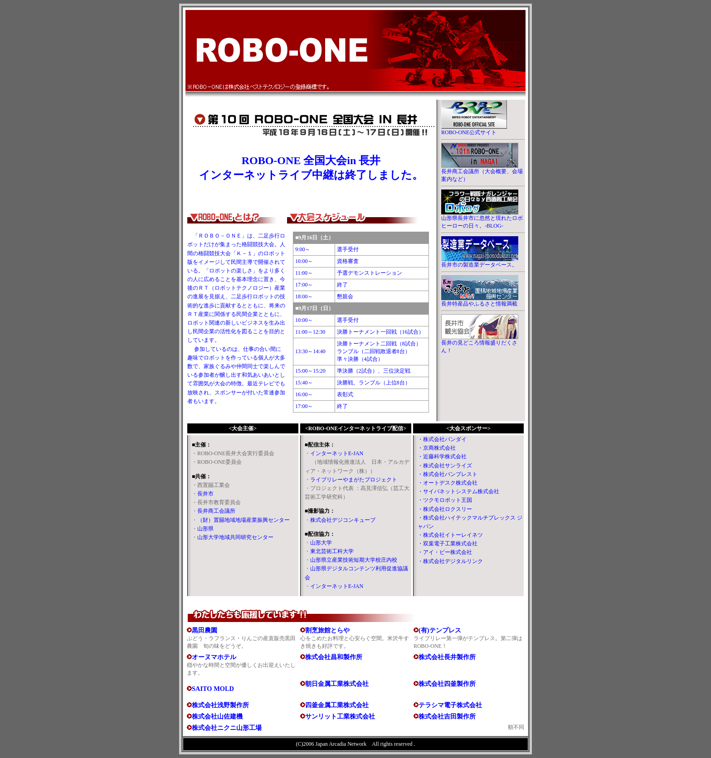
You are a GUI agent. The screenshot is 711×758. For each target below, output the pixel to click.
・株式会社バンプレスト (447, 474)
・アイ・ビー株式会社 (445, 552)
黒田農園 (204, 630)
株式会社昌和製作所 (333, 657)
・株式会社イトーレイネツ (450, 535)
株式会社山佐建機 (217, 716)
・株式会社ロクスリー (445, 509)
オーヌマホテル (214, 657)
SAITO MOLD (213, 688)
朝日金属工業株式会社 (337, 683)
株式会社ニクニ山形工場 (227, 727)
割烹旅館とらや (327, 630)
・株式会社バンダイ (442, 439)
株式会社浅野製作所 (220, 705)
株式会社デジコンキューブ (342, 520)
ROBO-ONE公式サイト (469, 132)
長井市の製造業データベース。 (479, 265)
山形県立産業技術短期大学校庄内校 (353, 560)
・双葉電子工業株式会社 (447, 543)
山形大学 (321, 542)
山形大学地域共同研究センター (235, 537)
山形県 (205, 528)
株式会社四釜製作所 (447, 683)
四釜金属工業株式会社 (337, 705)
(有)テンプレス (440, 630)
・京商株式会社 (437, 448)
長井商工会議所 (216, 511)
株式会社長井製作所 (447, 657)
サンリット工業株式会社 (340, 716)
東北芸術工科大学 (332, 551)
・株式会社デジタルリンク (450, 561)
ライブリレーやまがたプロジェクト (353, 479)
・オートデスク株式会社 (447, 483)
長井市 (205, 494)
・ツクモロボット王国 (445, 500)
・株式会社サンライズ (445, 465)
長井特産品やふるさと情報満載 (479, 304)
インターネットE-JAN (336, 453)
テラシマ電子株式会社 (450, 705)
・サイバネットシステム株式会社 (458, 491)
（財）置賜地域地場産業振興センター (243, 520)
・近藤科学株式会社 (442, 456)
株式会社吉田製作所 (447, 716)
